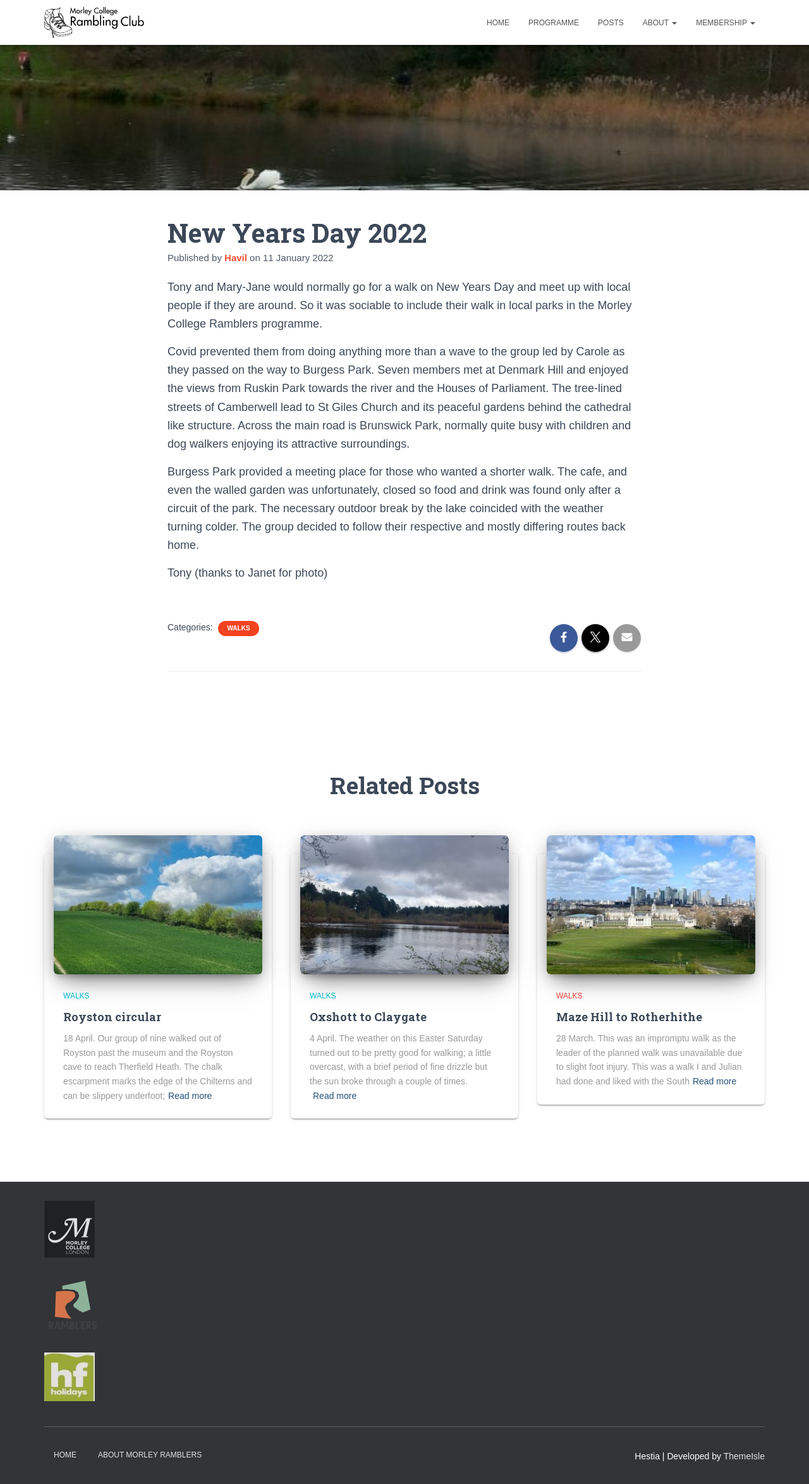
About (660, 22)
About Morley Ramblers (150, 1454)
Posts (611, 22)
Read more (190, 1096)
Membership (725, 22)
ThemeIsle (744, 1456)
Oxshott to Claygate (368, 1016)
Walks (238, 628)
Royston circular (112, 1016)
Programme (553, 22)
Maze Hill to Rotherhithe (629, 1016)
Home (498, 22)
